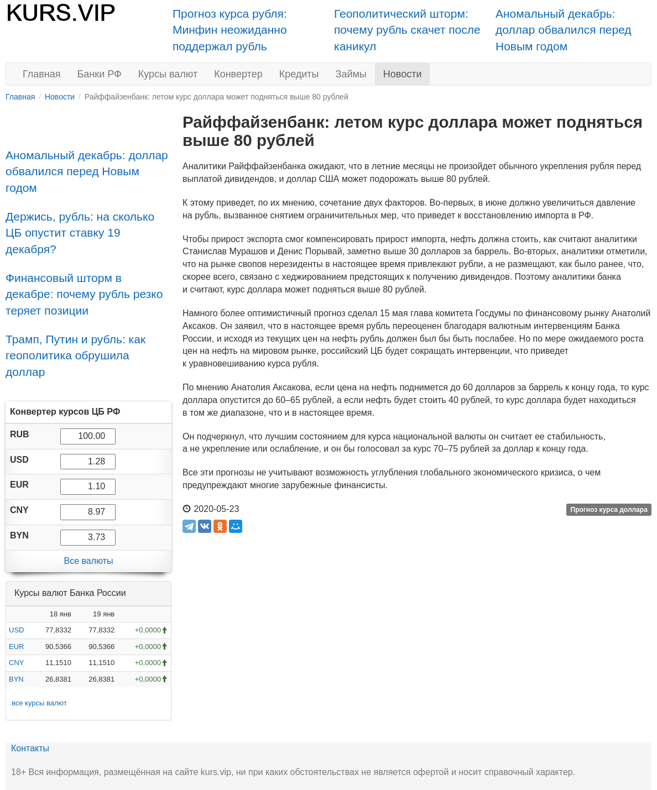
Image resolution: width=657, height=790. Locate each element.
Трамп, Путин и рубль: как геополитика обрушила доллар (75, 355)
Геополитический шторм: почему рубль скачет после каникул (407, 30)
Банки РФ (99, 74)
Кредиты (299, 74)
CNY (16, 662)
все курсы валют (39, 703)
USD (16, 630)
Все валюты (88, 561)
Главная (42, 74)
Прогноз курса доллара (609, 510)
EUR (16, 646)
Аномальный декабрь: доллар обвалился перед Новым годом (564, 30)
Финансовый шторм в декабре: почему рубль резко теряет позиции (84, 294)
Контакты (30, 748)
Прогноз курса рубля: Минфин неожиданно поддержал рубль (230, 30)
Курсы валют (167, 74)
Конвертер (238, 74)
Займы (351, 74)
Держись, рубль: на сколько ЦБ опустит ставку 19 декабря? (80, 232)
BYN (16, 679)
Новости (402, 74)
